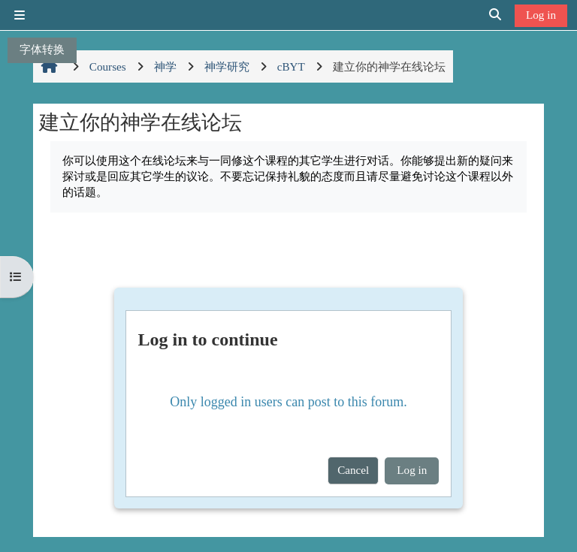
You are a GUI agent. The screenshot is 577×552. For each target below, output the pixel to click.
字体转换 (42, 49)
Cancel (353, 469)
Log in (541, 14)
